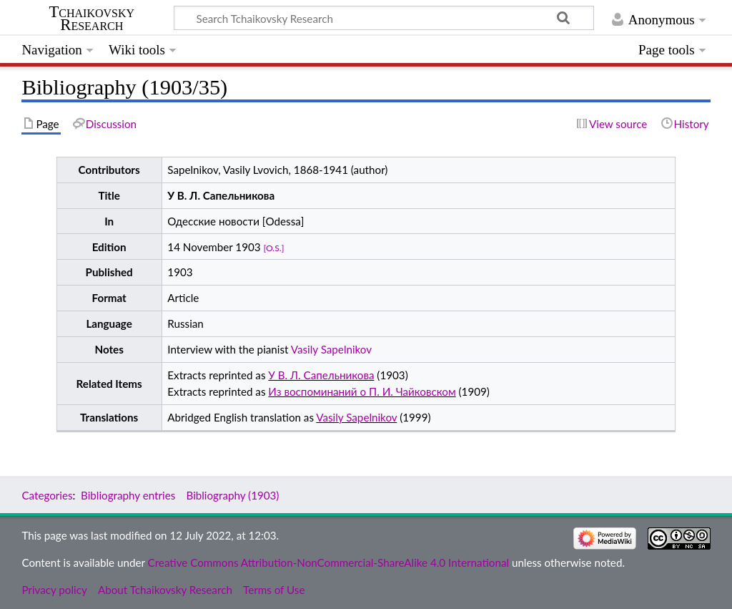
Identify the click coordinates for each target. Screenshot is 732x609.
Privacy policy (53, 589)
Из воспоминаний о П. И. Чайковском (361, 391)
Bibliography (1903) (232, 495)
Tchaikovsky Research (91, 18)
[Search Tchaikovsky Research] (383, 17)
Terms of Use (274, 589)
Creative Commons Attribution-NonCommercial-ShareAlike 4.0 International (328, 562)
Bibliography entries (128, 495)
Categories (46, 495)
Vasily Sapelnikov (331, 349)
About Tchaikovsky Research (165, 589)
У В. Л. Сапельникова (321, 375)
